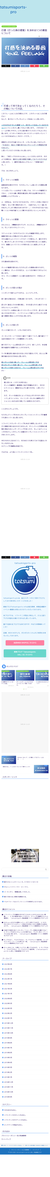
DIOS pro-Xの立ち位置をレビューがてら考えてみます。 (22, 922)
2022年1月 (8, 979)
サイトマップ (6, 1139)
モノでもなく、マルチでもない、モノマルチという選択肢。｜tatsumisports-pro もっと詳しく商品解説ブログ (26, 949)
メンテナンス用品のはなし (13, 1125)
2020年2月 (8, 1013)
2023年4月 (8, 964)
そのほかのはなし (10, 1110)
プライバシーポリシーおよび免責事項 (20, 1149)
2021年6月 (8, 984)
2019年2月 (8, 1072)
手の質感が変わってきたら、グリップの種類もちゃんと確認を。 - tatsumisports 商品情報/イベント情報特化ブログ (26, 917)
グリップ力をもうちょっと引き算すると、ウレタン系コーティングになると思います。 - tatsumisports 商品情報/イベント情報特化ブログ (26, 933)
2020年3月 (8, 1008)
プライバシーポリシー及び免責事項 (13, 1136)
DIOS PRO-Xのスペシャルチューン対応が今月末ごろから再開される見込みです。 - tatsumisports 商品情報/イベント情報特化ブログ (25, 924)
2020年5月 (8, 1003)
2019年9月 (8, 1038)
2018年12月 (8, 1082)
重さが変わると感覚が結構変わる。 (15, 897)
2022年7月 (8, 969)
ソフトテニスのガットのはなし (9, 26)
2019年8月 (8, 1043)
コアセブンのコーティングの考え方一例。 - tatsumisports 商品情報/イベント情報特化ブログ (26, 941)
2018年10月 (8, 1092)
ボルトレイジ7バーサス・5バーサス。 (16, 887)
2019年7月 (8, 1048)
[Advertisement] (38, 11)
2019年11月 (8, 1028)
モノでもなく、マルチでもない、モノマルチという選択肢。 (23, 940)
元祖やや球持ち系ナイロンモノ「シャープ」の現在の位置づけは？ (25, 930)
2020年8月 (8, 999)
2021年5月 (8, 989)
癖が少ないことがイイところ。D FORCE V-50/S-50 (21, 882)
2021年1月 (8, 994)
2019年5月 (8, 1058)
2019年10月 (8, 1033)
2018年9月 (8, 1097)
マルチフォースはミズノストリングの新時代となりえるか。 (23, 902)
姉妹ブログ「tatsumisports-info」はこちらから (25, 653)
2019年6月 (8, 1053)
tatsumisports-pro (13, 9)
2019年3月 (8, 1067)
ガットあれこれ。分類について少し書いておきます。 (21, 947)
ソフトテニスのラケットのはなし (15, 1120)
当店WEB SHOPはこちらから (25, 643)
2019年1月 (8, 1077)
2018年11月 (8, 1087)
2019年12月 (8, 1023)
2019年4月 (8, 1062)
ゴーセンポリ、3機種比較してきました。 (17, 892)
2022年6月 (8, 974)
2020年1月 (8, 1018)
